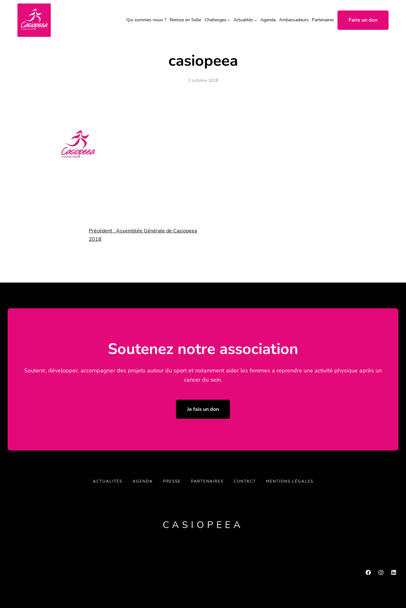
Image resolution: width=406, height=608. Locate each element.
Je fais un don (203, 409)
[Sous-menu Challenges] (228, 20)
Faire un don (363, 20)
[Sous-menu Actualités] (255, 20)
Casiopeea (203, 524)
